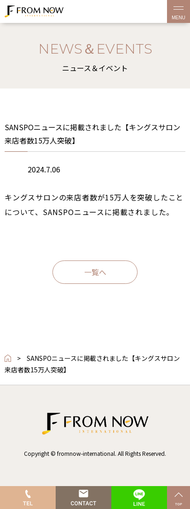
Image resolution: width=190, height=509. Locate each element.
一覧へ (95, 271)
